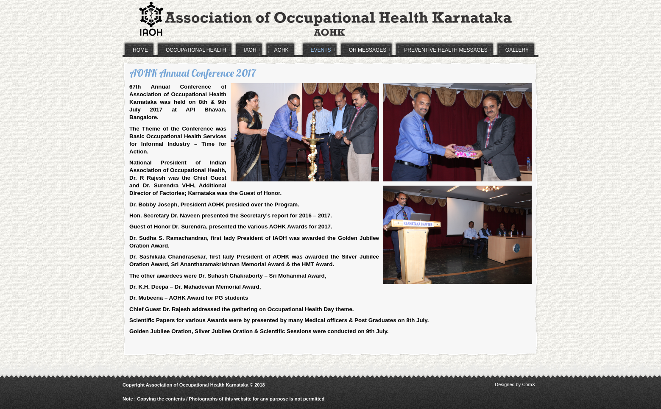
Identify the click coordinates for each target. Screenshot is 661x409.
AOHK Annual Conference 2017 (192, 73)
